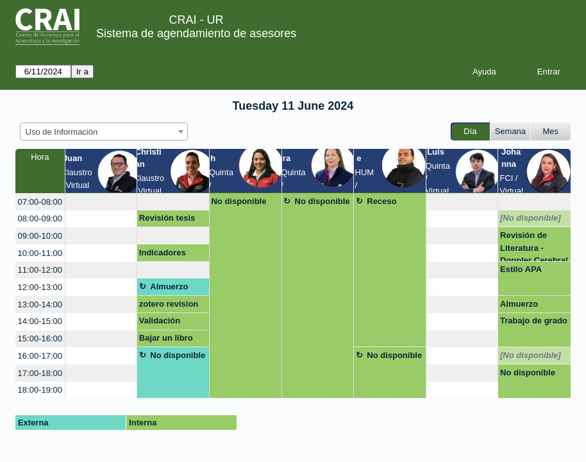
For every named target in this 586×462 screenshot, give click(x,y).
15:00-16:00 (40, 338)
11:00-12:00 (40, 270)
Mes (551, 131)
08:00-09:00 (40, 218)
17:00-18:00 (40, 373)
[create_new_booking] (101, 201)
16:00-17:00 (40, 356)
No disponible (238, 201)
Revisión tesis (167, 218)
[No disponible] (530, 218)
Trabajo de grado (533, 320)
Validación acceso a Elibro (169, 323)
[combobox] (104, 132)
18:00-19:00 (40, 390)
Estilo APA (521, 269)
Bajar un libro (166, 338)
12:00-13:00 (40, 287)
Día (470, 131)
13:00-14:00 (40, 304)
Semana (510, 131)
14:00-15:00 (40, 321)
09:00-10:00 (40, 236)
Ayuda (484, 71)
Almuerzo (169, 286)
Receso (381, 201)
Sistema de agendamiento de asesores (196, 33)
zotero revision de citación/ (168, 306)
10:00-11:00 (40, 253)
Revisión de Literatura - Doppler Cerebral (533, 246)
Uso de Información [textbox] (62, 132)
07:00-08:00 (40, 202)
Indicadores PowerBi (162, 255)
